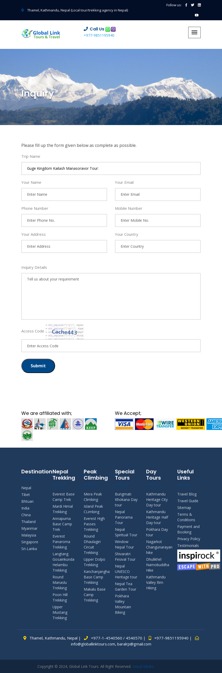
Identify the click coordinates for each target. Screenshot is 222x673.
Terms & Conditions (186, 517)
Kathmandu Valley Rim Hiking (156, 582)
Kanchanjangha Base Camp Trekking (95, 577)
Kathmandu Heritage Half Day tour (157, 517)
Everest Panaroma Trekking (61, 542)
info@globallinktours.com (93, 643)
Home (173, 90)
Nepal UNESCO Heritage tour (126, 571)
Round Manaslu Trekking (60, 582)
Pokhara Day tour (157, 532)
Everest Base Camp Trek (64, 497)
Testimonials (188, 545)
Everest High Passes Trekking (94, 524)
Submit (38, 366)
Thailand (28, 521)
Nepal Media (143, 666)
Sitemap (184, 507)
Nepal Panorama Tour (124, 517)
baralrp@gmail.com (134, 643)
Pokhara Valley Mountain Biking (123, 604)
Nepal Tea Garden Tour (125, 586)
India (25, 508)
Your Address (33, 234)
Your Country (126, 234)
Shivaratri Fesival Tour (125, 556)
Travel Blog (187, 494)
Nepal (26, 487)
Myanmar (29, 528)
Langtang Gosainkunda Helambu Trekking (63, 562)
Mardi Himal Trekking (63, 509)
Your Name (31, 182)
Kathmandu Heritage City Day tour (157, 499)
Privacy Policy (188, 538)
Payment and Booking (188, 529)
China (26, 514)
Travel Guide (187, 500)
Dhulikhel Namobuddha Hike (157, 565)
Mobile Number (128, 208)
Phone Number (34, 208)
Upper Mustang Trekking (60, 612)
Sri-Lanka (29, 548)
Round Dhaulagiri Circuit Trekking (92, 544)
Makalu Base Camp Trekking (95, 595)
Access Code (32, 331)
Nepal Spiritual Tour (126, 532)
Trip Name (30, 156)
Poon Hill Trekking (60, 597)
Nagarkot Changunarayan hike (157, 547)
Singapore (29, 541)
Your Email (124, 182)
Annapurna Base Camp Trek (62, 524)
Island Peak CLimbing (93, 509)
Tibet (25, 494)
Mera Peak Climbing (93, 497)
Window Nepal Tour (124, 544)
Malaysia (28, 535)
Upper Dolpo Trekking (94, 562)
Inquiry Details (34, 267)
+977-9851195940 (99, 35)
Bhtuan (27, 501)
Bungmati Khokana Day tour (126, 499)
